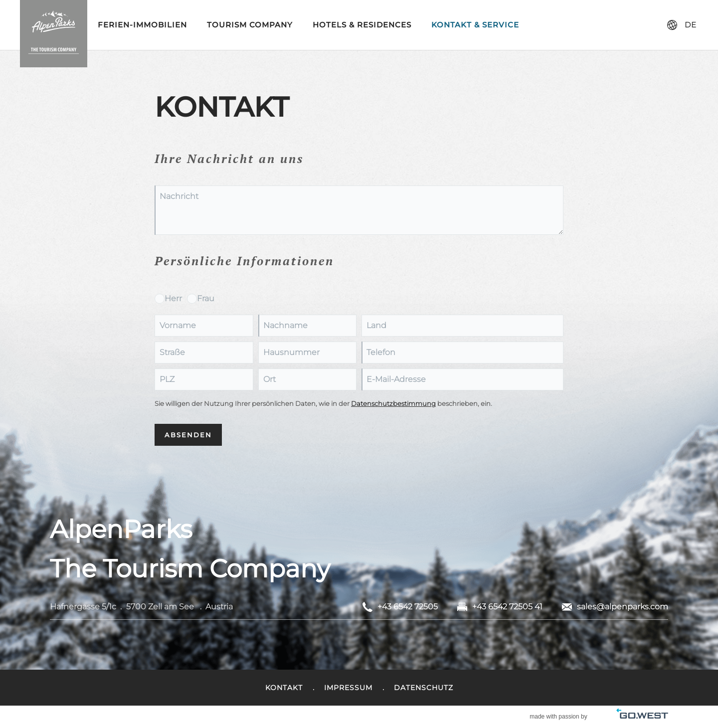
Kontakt (284, 687)
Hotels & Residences (362, 24)
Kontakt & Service (475, 24)
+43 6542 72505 (407, 606)
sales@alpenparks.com (622, 606)
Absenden (188, 435)
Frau (205, 298)
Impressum (348, 687)
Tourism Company (250, 24)
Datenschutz (423, 687)
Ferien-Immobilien (142, 24)
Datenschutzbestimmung (393, 403)
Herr (173, 298)
